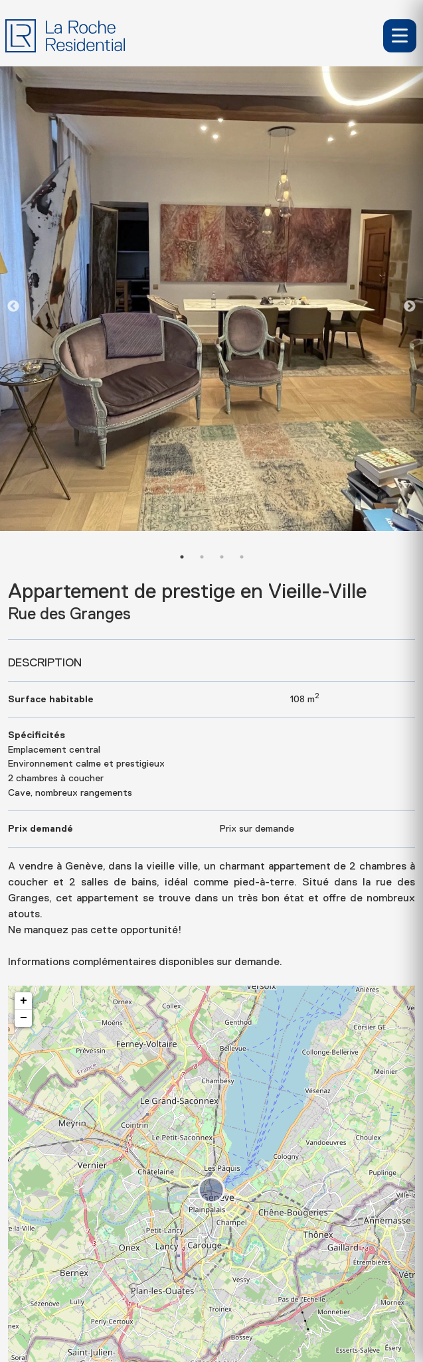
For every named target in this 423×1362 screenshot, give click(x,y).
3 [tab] (221, 557)
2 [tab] (202, 557)
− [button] (23, 1018)
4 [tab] (241, 557)
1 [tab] (182, 557)
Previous (13, 306)
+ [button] (23, 1001)
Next (409, 306)
